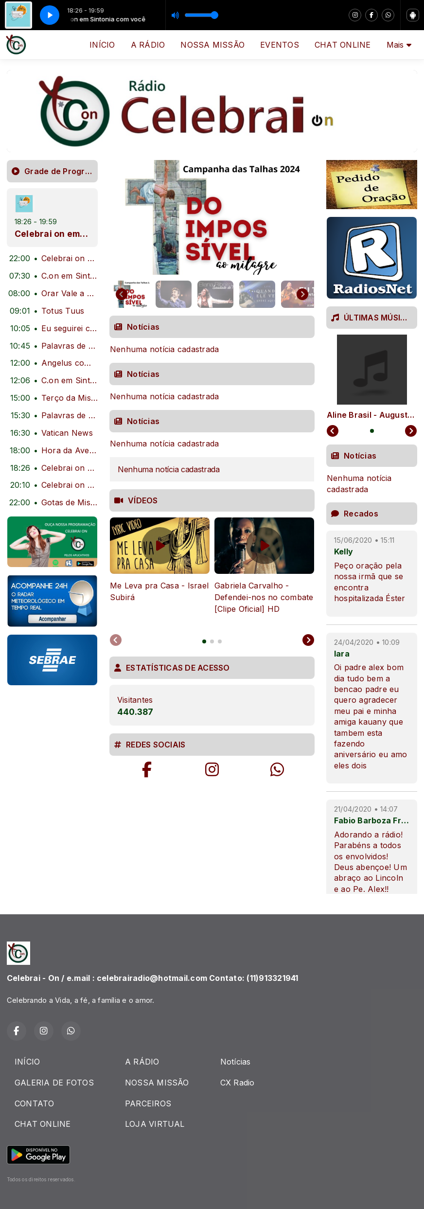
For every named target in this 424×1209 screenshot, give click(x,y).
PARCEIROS (148, 1103)
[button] (132, 294)
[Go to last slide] (121, 294)
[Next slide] (302, 294)
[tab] (204, 641)
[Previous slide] (116, 640)
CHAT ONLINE (343, 45)
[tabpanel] (160, 571)
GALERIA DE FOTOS (54, 1082)
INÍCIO (102, 45)
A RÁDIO (148, 45)
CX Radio (237, 1082)
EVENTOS (279, 45)
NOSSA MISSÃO (212, 45)
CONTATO (34, 1103)
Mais (399, 45)
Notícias (235, 1062)
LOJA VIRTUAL (155, 1124)
